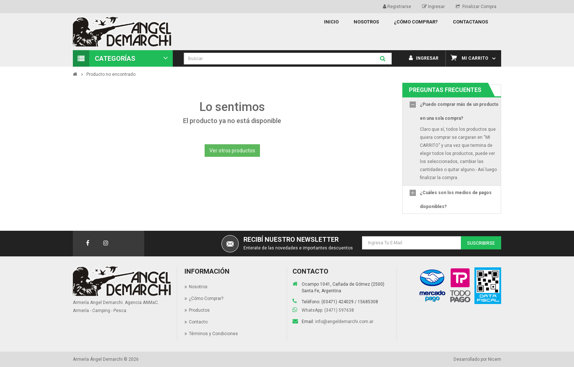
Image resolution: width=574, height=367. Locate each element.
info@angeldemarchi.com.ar (344, 321)
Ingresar (433, 6)
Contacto (198, 322)
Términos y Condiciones (213, 333)
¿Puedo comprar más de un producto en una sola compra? (459, 111)
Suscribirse (481, 243)
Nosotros (198, 286)
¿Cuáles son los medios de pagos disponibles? (456, 199)
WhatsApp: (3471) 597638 (328, 310)
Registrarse (397, 6)
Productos (199, 310)
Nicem (494, 359)
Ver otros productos (232, 150)
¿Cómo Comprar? (206, 298)
